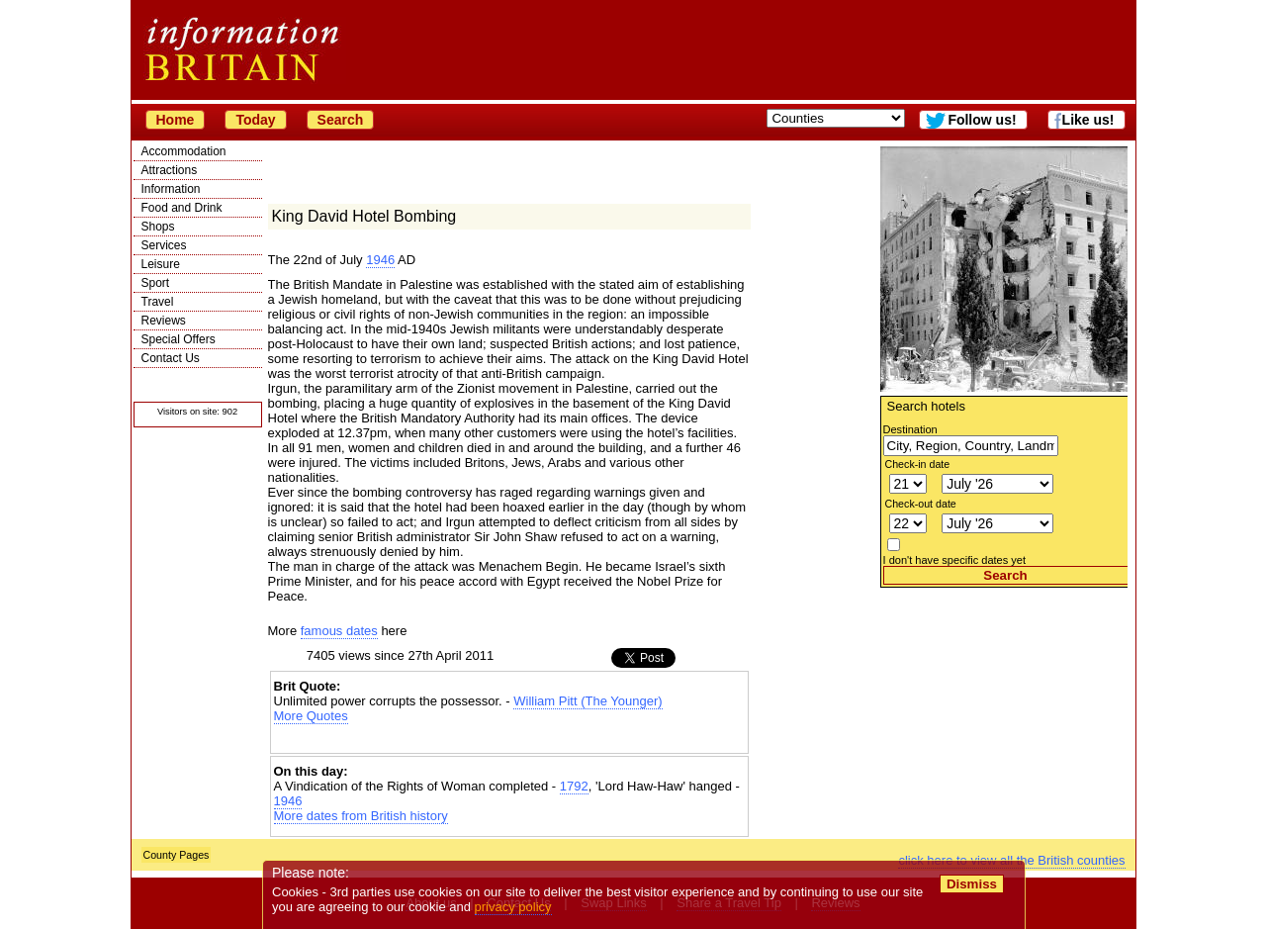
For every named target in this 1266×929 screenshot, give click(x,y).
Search (340, 120)
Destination (910, 429)
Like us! (1088, 120)
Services (164, 245)
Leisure (160, 264)
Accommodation (183, 151)
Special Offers (178, 339)
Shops (158, 226)
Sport (155, 283)
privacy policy (513, 906)
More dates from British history (361, 815)
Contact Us (170, 358)
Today (255, 120)
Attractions (169, 170)
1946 (380, 259)
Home (175, 120)
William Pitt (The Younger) (587, 701)
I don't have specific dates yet (955, 560)
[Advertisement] (1004, 711)
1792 (574, 786)
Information (171, 189)
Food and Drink (182, 208)
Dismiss (972, 884)
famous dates (339, 630)
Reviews (163, 320)
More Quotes (311, 715)
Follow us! (982, 120)
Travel (157, 302)
